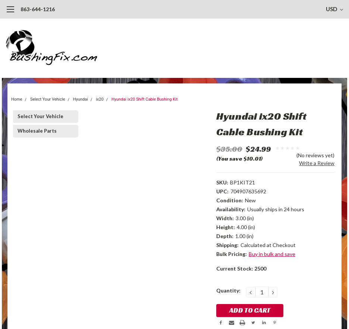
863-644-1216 (38, 9)
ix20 (100, 99)
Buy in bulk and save (272, 254)
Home (16, 99)
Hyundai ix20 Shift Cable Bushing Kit (144, 99)
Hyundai (80, 99)
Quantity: (228, 290)
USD (334, 9)
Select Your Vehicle (47, 99)
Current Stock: (241, 268)
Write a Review (316, 163)
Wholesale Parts (37, 131)
